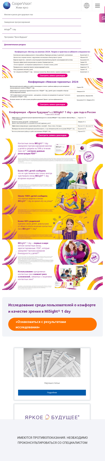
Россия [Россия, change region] (86, 5)
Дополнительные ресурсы (15, 45)
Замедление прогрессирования (17, 22)
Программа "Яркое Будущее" (15, 37)
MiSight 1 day (10, 29)
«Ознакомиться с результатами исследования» (41, 324)
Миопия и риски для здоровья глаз (18, 15)
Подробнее (52, 392)
